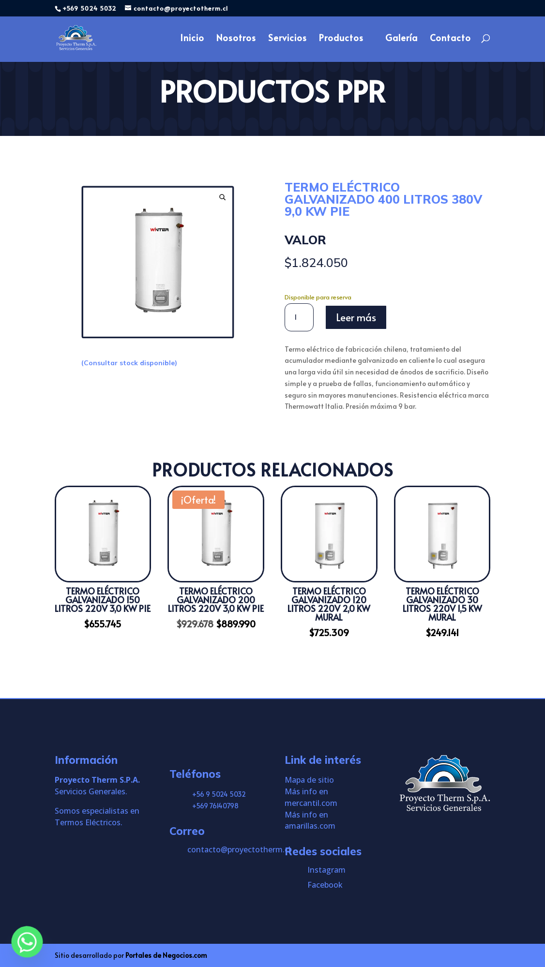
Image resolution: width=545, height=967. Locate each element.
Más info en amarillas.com (310, 820)
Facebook (325, 884)
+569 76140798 (215, 805)
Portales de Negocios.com (166, 955)
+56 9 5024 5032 (219, 794)
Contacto (450, 40)
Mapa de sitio (309, 779)
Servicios (287, 40)
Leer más (356, 317)
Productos (341, 40)
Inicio (192, 40)
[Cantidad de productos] (299, 317)
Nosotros (236, 40)
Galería (401, 40)
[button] (222, 197)
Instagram (326, 869)
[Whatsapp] (27, 942)
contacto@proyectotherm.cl (238, 849)
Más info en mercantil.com (311, 797)
